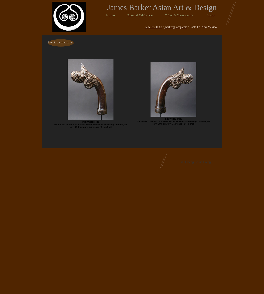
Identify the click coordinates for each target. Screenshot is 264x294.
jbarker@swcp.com (175, 27)
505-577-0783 (153, 27)
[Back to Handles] (61, 43)
